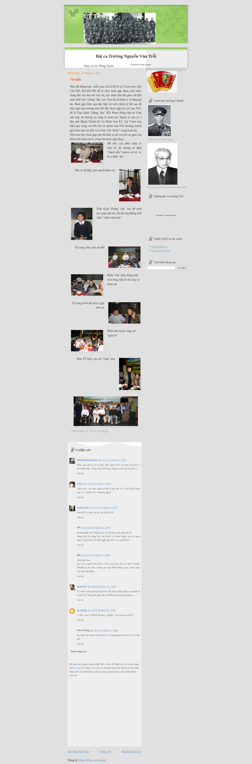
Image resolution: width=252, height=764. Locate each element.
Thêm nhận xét (78, 651)
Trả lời (80, 473)
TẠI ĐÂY (79, 667)
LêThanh (82, 610)
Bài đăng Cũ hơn (131, 751)
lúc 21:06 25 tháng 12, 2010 (96, 527)
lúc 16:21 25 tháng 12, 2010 (103, 507)
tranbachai (83, 507)
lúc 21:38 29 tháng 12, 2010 (104, 630)
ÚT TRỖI (96, 16)
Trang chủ (105, 751)
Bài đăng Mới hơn (78, 751)
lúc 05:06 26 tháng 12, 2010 (102, 586)
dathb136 (82, 586)
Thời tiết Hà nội (159, 246)
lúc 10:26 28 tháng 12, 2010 (102, 610)
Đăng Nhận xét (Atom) (92, 760)
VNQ (79, 483)
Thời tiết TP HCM (160, 250)
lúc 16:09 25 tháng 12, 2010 (97, 483)
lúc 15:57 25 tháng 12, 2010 (112, 459)
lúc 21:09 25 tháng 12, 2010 (96, 555)
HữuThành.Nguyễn (87, 459)
